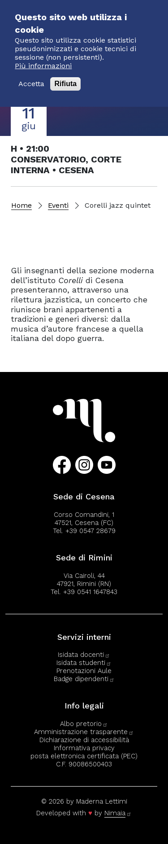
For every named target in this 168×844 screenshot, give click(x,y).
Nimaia (118, 813)
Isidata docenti (84, 655)
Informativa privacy (84, 748)
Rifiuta (65, 75)
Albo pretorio (84, 724)
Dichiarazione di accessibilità (84, 740)
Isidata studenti (84, 663)
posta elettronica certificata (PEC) (84, 756)
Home (21, 205)
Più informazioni (43, 56)
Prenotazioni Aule (84, 671)
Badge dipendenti (84, 679)
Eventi (58, 205)
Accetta (31, 74)
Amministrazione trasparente (84, 732)
